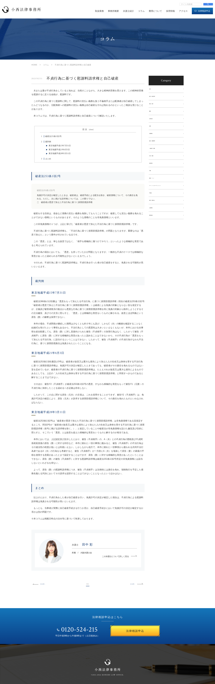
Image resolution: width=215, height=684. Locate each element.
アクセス (183, 11)
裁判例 (45, 142)
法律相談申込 (202, 11)
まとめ (45, 159)
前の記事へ (42, 584)
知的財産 (154, 171)
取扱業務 (99, 11)
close (91, 130)
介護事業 (154, 220)
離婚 (152, 114)
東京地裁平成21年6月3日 (59, 150)
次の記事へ (133, 584)
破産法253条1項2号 (51, 136)
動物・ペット (156, 188)
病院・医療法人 (156, 212)
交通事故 (154, 138)
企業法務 (154, 122)
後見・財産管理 (156, 97)
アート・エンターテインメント (163, 196)
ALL (87, 583)
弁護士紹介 (128, 11)
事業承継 (154, 228)
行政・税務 (155, 163)
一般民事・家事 (156, 155)
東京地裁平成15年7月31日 (60, 146)
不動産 (153, 204)
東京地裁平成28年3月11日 (60, 153)
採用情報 (170, 11)
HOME (34, 65)
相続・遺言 (155, 106)
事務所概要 (113, 11)
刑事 (152, 130)
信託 (152, 89)
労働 (152, 179)
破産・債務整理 (156, 147)
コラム (141, 11)
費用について (155, 11)
